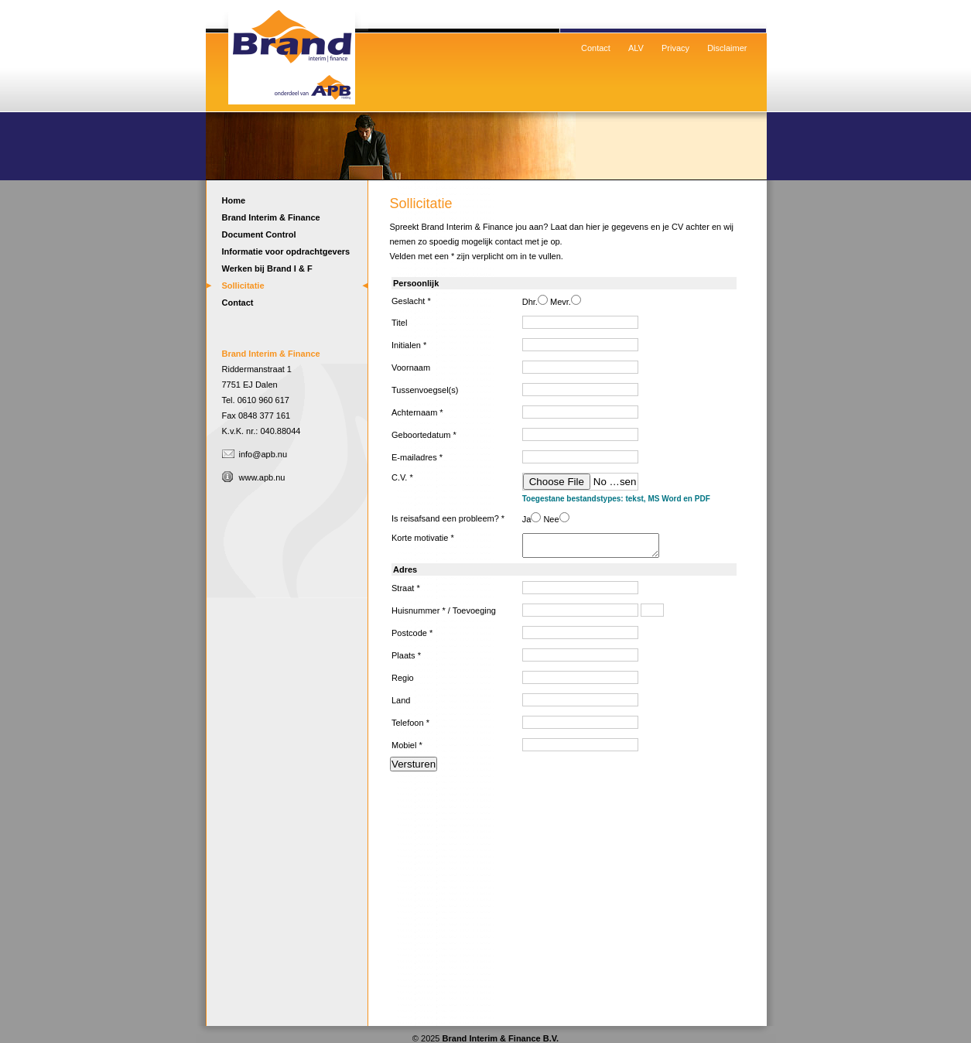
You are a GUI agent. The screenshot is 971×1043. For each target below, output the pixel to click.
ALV (636, 48)
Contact (595, 48)
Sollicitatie (243, 285)
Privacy (675, 48)
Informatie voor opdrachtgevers (286, 251)
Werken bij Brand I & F (267, 268)
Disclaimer (727, 48)
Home (291, 50)
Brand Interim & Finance (271, 217)
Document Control (259, 234)
